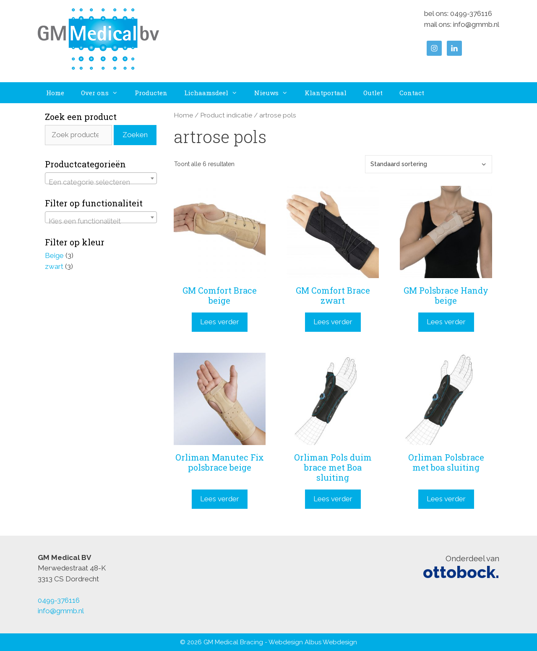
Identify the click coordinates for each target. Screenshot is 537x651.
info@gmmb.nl (476, 24)
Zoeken (135, 134)
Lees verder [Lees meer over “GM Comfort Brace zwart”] (332, 322)
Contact (411, 93)
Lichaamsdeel (215, 92)
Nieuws (275, 92)
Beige (54, 255)
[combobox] (101, 178)
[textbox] (100, 182)
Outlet (373, 93)
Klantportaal (326, 93)
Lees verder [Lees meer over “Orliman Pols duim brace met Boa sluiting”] (332, 499)
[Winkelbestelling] (428, 164)
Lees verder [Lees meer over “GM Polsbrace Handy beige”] (446, 322)
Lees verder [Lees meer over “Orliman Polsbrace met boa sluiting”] (446, 499)
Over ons (103, 92)
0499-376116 (471, 13)
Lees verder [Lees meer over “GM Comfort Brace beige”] (219, 322)
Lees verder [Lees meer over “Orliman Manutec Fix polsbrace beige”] (219, 499)
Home (55, 93)
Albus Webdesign (331, 642)
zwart (54, 266)
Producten (151, 93)
